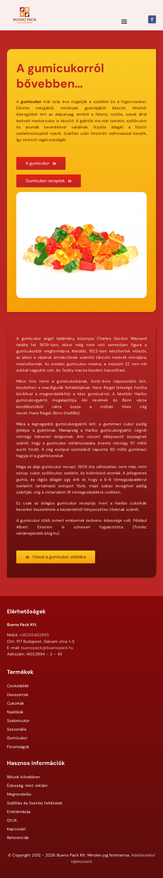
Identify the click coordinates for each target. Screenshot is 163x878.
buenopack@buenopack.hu (47, 647)
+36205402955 (34, 634)
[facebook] (152, 19)
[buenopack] (25, 4)
